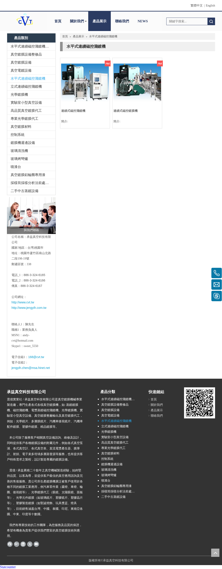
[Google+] (16, 544)
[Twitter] (30, 544)
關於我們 (77, 21)
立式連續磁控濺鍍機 (26, 86)
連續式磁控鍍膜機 (125, 110)
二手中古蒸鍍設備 (24, 191)
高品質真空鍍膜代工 (26, 110)
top (215, 553)
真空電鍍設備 (21, 70)
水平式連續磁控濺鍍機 (28, 78)
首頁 (57, 21)
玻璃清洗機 (19, 151)
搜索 (211, 21)
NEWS (143, 21)
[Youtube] (36, 544)
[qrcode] (199, 402)
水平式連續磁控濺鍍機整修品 (33, 46)
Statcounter (8, 567)
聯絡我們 (122, 21)
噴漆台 (16, 167)
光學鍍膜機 (19, 94)
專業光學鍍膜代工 (24, 118)
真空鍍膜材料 (21, 126)
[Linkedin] (23, 544)
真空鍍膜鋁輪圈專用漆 (28, 175)
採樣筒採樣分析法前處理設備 (33, 183)
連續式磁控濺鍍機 (73, 110)
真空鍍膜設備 (21, 62)
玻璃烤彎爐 (19, 159)
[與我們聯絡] (31, 215)
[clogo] (24, 20)
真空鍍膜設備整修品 (26, 54)
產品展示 (99, 21)
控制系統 (17, 134)
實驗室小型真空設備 (26, 102)
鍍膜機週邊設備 (23, 143)
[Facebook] (10, 544)
